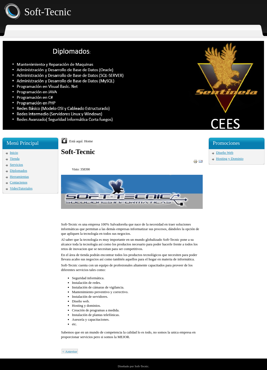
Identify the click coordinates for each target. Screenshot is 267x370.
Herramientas (19, 177)
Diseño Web (224, 153)
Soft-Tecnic (47, 11)
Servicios (16, 165)
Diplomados (18, 171)
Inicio (14, 153)
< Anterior (69, 352)
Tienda (15, 159)
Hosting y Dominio (229, 159)
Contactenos (18, 182)
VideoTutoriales (21, 188)
